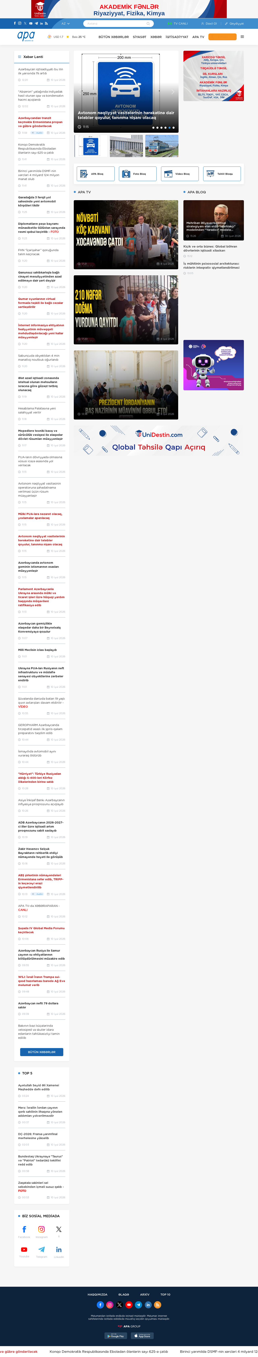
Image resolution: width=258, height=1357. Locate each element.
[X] (25, 24)
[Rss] (46, 24)
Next (173, 91)
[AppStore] (142, 1336)
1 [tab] (153, 128)
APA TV (198, 37)
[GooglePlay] (115, 1336)
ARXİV (145, 1294)
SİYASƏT (139, 37)
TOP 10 (165, 1294)
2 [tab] (157, 128)
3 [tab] (161, 128)
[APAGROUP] (129, 1326)
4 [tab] (165, 128)
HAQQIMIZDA (97, 1294)
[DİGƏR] (240, 36)
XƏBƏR (156, 37)
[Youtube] (30, 24)
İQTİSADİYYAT (177, 37)
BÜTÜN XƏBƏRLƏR (114, 37)
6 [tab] (174, 128)
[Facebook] (15, 24)
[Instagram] (19, 24)
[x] (119, 1305)
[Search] (148, 24)
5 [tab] (170, 128)
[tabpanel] (126, 92)
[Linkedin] (41, 24)
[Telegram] (36, 24)
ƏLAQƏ (123, 1294)
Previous (79, 91)
